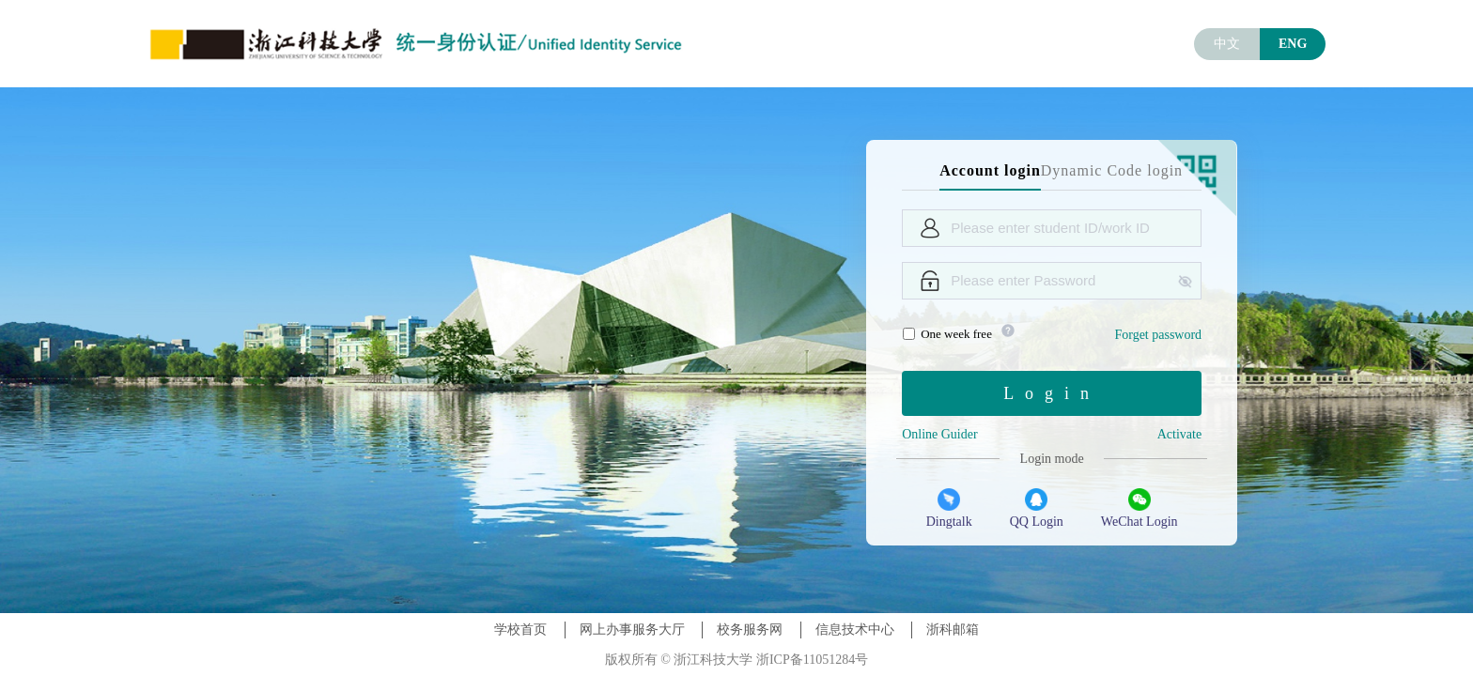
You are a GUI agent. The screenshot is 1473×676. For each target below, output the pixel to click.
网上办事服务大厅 (632, 629)
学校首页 (520, 629)
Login (1051, 393)
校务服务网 (750, 629)
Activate (1179, 434)
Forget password (1158, 335)
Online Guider (939, 434)
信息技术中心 (854, 629)
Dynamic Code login (1112, 170)
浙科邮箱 (952, 629)
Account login (990, 170)
